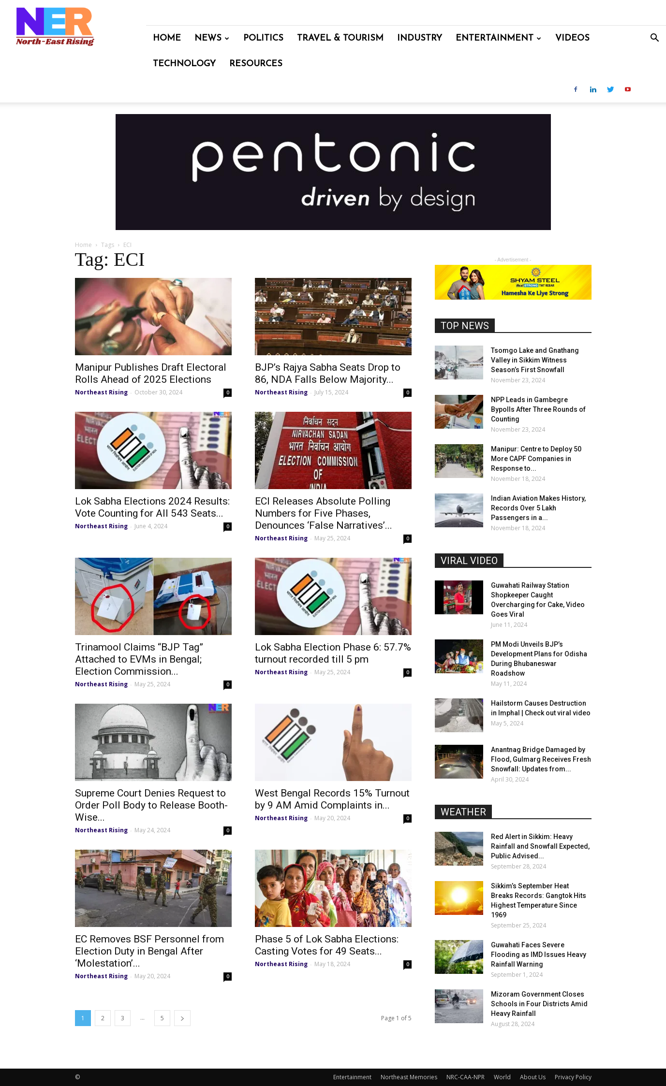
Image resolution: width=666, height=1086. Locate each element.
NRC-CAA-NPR (465, 1077)
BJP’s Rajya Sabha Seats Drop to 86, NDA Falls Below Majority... (327, 373)
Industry (419, 38)
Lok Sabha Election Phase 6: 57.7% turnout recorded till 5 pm (333, 653)
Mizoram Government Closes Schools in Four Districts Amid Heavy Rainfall (539, 1003)
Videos (572, 38)
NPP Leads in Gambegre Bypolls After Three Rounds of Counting (538, 409)
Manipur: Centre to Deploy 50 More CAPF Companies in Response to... (536, 458)
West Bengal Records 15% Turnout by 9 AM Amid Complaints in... (332, 799)
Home (167, 38)
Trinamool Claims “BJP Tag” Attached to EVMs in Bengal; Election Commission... (139, 659)
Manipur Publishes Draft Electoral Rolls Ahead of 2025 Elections (150, 373)
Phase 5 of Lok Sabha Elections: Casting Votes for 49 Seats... (327, 945)
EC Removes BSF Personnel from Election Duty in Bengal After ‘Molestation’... (149, 951)
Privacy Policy (573, 1077)
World (502, 1077)
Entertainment (498, 38)
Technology (184, 64)
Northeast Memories (409, 1077)
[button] (654, 38)
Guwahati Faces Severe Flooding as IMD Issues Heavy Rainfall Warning (538, 954)
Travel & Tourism (340, 38)
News (211, 38)
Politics (263, 38)
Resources (255, 64)
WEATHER (463, 812)
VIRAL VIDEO (469, 560)
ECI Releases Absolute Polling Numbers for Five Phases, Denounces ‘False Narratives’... (323, 513)
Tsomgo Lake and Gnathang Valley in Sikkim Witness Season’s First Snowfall (535, 360)
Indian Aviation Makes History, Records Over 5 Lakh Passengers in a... (538, 507)
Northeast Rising (101, 392)
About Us (533, 1077)
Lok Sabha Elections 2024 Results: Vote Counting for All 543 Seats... (152, 507)
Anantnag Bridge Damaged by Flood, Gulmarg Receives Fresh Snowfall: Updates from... (541, 759)
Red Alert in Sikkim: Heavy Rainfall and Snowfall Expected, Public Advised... (540, 846)
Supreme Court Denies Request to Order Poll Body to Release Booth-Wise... (151, 805)
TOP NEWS (465, 326)
